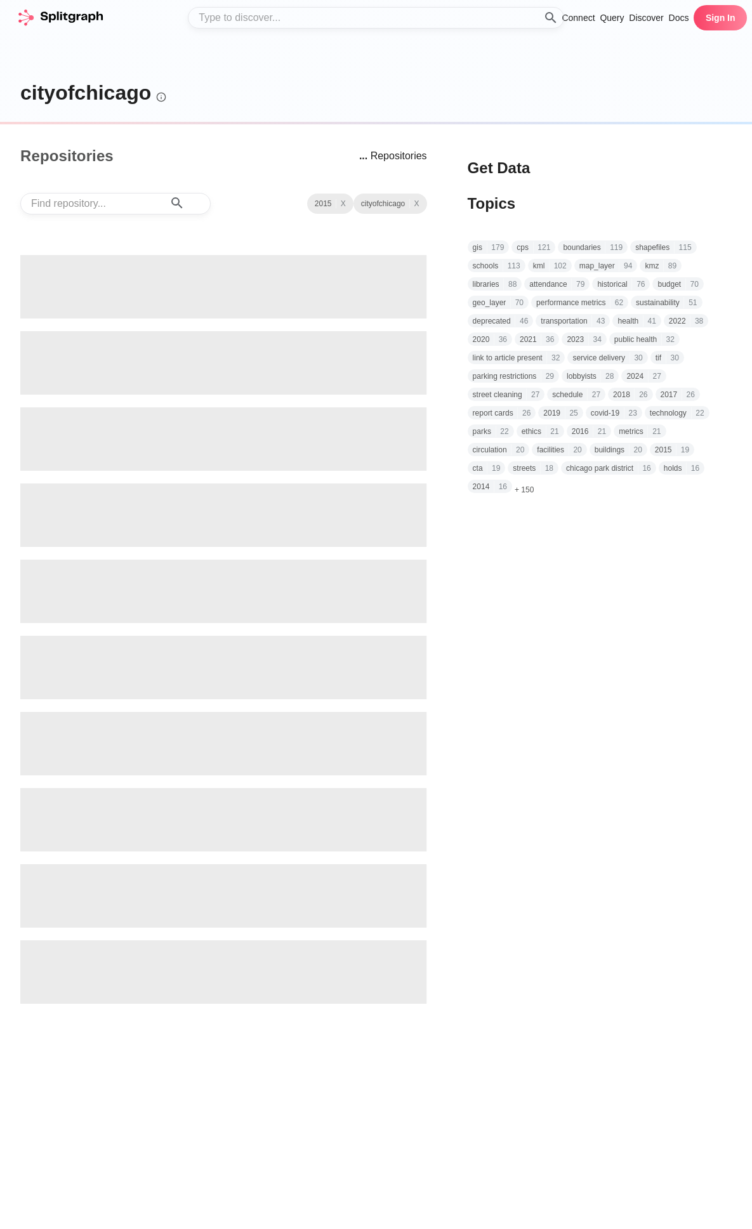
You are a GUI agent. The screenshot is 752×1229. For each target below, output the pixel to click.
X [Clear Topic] (343, 203)
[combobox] (376, 18)
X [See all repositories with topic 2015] (416, 203)
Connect (578, 18)
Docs (679, 18)
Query (612, 18)
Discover (646, 18)
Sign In (721, 18)
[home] (60, 17)
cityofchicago (85, 92)
